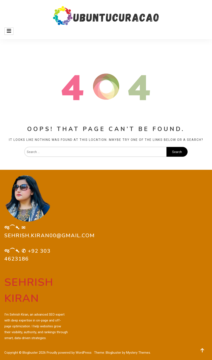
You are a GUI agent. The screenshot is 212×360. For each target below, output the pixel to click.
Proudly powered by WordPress (69, 353)
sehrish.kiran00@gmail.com (49, 235)
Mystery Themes (138, 353)
